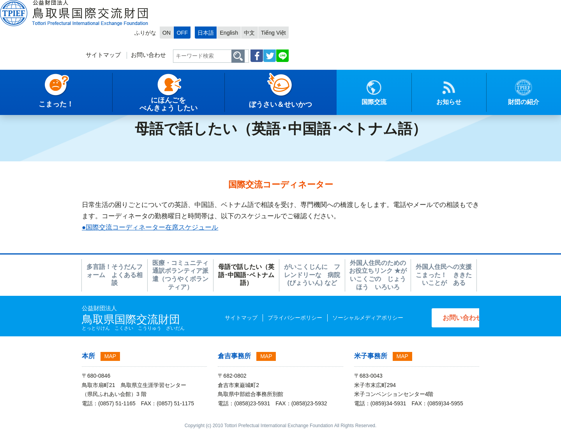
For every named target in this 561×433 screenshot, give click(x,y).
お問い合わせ (330, 30)
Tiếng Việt (463, 6)
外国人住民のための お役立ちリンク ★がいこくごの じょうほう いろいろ (378, 275)
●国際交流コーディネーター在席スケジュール (150, 227)
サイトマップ (284, 30)
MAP (110, 356)
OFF (365, 6)
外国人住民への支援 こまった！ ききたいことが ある (444, 274)
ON (349, 6)
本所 (88, 356)
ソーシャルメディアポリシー (352, 318)
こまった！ (85, 103)
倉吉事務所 (234, 356)
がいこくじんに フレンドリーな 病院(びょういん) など (312, 274)
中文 (438, 6)
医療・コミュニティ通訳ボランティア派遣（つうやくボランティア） (180, 275)
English (416, 6)
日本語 (391, 6)
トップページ (22, 103)
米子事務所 (370, 356)
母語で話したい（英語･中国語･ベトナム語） (246, 274)
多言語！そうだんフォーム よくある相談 (114, 274)
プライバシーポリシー (279, 318)
